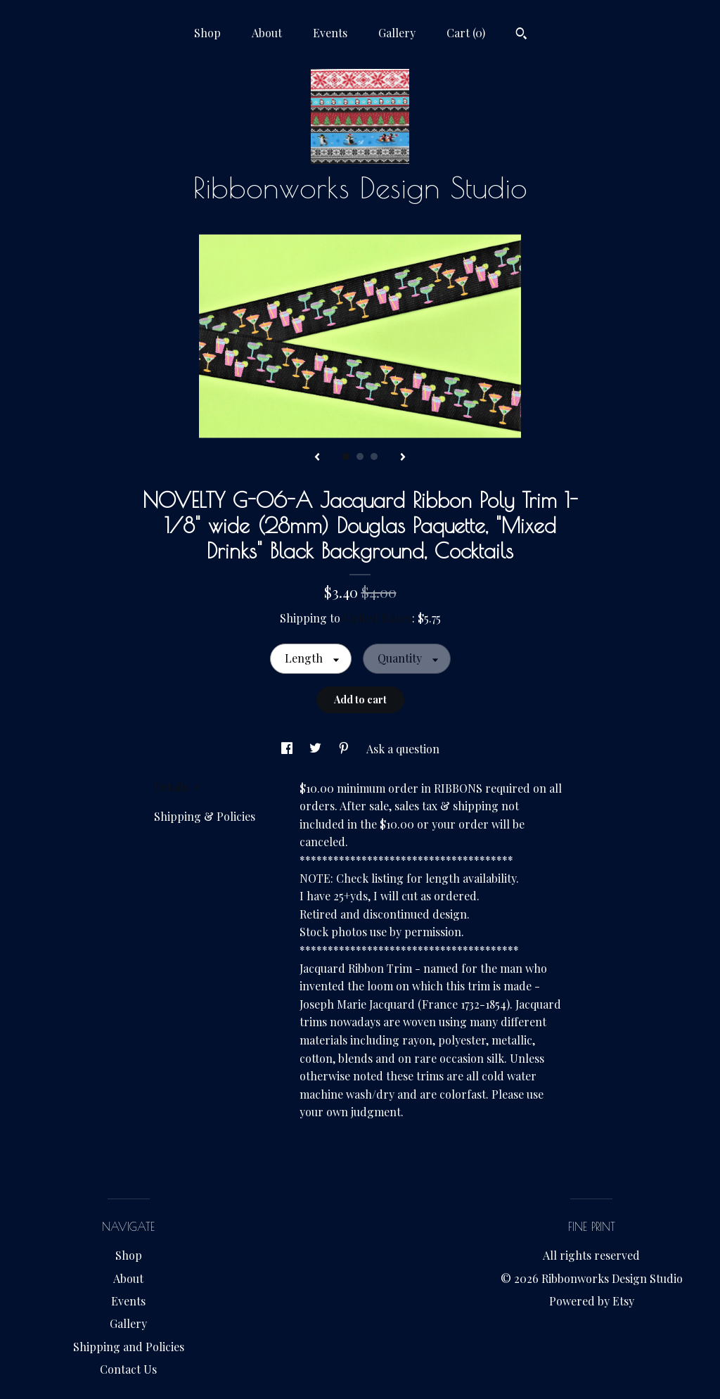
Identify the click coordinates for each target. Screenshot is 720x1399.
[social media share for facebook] (288, 748)
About (267, 32)
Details (177, 786)
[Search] (521, 35)
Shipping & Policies (204, 816)
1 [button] (345, 456)
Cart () (465, 32)
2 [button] (360, 456)
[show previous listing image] (317, 458)
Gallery (397, 32)
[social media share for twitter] (316, 748)
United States (377, 618)
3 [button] (374, 456)
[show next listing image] (402, 458)
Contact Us (128, 1369)
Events (330, 32)
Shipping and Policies (128, 1346)
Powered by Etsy (591, 1300)
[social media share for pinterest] (345, 748)
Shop (207, 32)
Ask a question (402, 748)
